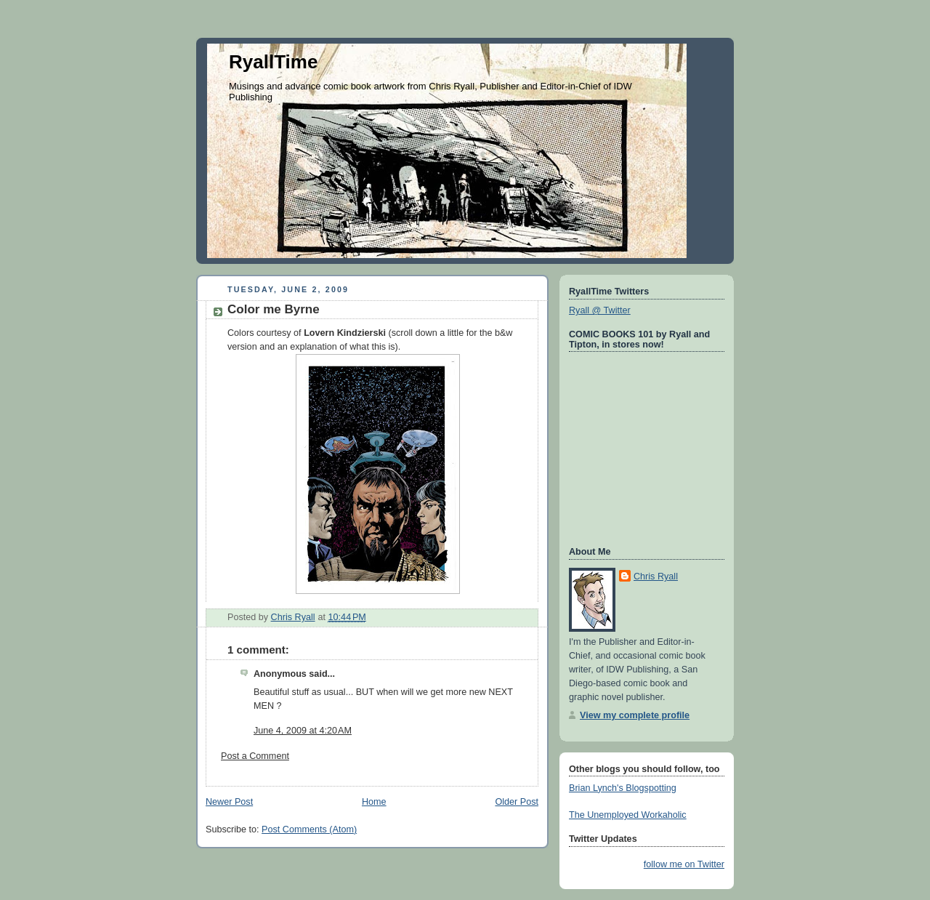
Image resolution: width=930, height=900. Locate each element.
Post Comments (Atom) (309, 829)
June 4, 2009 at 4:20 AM (303, 731)
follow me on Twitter (684, 864)
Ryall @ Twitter (600, 310)
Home (374, 802)
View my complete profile (635, 715)
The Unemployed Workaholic (628, 815)
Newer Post (229, 802)
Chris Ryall (656, 576)
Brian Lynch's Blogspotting (622, 788)
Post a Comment (255, 756)
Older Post (516, 802)
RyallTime (273, 62)
